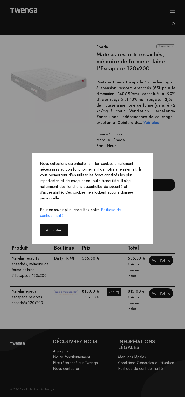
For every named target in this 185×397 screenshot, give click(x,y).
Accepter (54, 230)
